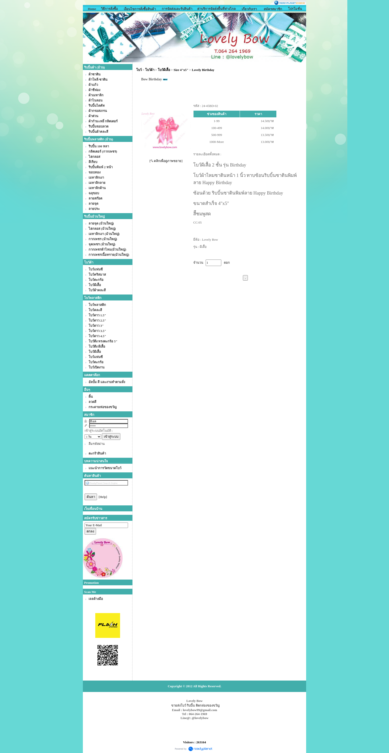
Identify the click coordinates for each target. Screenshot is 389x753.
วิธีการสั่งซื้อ (109, 9)
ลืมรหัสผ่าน (97, 444)
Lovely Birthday (203, 70)
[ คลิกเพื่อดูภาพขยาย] (166, 161)
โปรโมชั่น (295, 9)
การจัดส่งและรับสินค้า (177, 9)
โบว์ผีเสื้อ (164, 70)
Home (92, 9)
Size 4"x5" (181, 70)
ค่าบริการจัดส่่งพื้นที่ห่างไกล (216, 9)
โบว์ (139, 70)
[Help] (103, 497)
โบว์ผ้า (149, 70)
